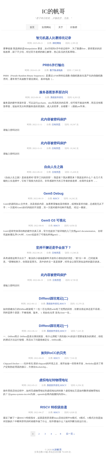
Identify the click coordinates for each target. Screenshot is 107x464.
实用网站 (46, 27)
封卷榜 (73, 27)
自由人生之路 (53, 167)
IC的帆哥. (57, 449)
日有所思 (56, 124)
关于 (60, 27)
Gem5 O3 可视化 (53, 220)
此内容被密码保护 (53, 119)
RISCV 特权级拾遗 (53, 407)
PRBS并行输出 (53, 65)
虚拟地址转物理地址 (53, 380)
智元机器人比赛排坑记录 (53, 38)
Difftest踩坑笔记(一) (53, 326)
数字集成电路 (56, 70)
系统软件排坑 (56, 97)
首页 (32, 27)
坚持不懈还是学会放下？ (53, 247)
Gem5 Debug (53, 193)
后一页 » (70, 433)
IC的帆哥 (53, 11)
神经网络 (57, 43)
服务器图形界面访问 (53, 92)
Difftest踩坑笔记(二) (53, 298)
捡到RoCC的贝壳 (53, 353)
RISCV (56, 198)
